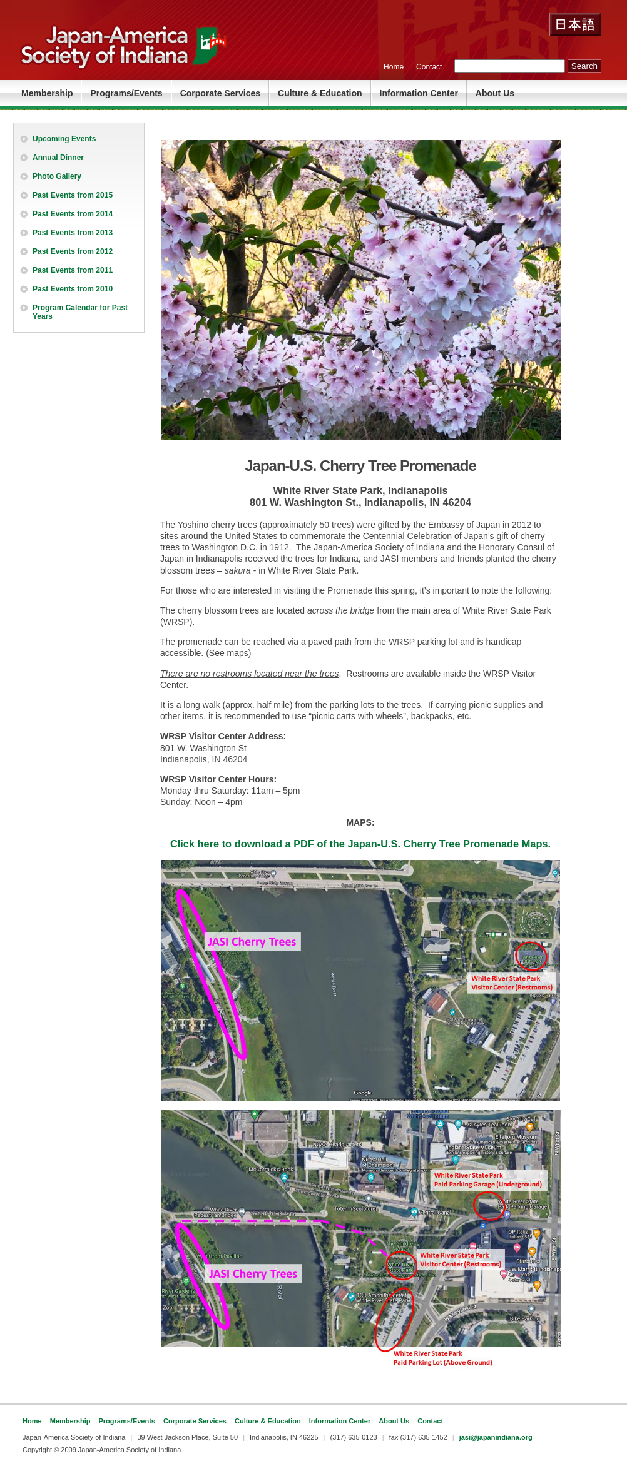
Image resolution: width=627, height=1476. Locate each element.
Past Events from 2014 (73, 214)
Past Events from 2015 (73, 195)
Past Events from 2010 (73, 289)
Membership (47, 93)
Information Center (419, 93)
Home (394, 67)
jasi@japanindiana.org (496, 1437)
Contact (429, 67)
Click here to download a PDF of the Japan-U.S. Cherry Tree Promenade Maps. (360, 843)
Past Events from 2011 (73, 270)
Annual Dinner (58, 157)
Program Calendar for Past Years (80, 312)
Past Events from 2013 (73, 232)
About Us (495, 93)
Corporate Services (220, 93)
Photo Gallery (57, 176)
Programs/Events (126, 93)
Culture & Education (320, 93)
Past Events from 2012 (73, 251)
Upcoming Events (64, 138)
